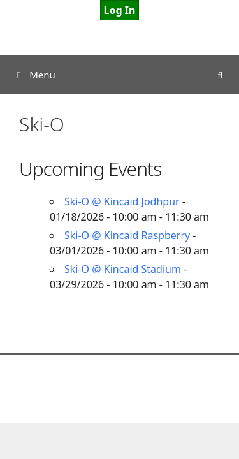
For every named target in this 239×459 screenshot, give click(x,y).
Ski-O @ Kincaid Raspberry (127, 235)
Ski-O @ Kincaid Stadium (122, 269)
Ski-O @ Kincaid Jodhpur (122, 201)
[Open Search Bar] (220, 74)
